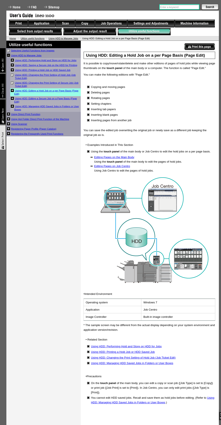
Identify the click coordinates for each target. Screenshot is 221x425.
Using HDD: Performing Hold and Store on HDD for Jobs (45, 60)
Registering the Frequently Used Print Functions (37, 133)
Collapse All (3, 86)
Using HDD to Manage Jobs (63, 38)
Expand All (3, 60)
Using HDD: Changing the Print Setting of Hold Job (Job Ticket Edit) (45, 76)
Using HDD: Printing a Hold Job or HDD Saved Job (42, 70)
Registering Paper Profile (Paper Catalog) (33, 129)
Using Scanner (19, 124)
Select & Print (3, 137)
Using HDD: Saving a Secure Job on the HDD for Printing (46, 65)
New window (3, 112)
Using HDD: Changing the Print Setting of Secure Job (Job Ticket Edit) (46, 84)
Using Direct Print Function (25, 114)
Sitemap (52, 7)
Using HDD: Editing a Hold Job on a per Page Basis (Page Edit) (46, 92)
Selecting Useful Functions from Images (32, 50)
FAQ (32, 7)
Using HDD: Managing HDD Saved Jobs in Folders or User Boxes (46, 108)
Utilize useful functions (32, 38)
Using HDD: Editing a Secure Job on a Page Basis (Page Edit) (45, 100)
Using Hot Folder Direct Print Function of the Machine (40, 119)
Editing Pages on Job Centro (112, 166)
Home (14, 7)
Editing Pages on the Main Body (114, 157)
